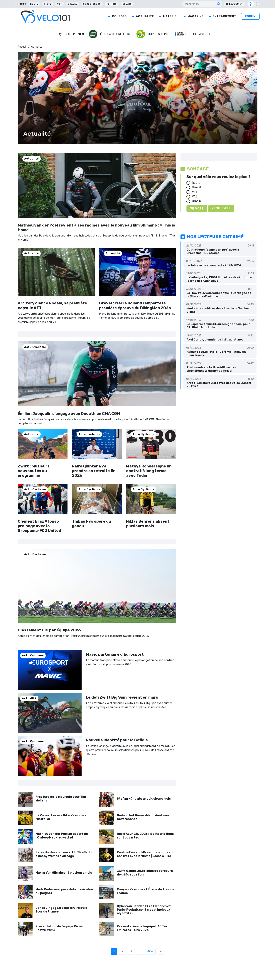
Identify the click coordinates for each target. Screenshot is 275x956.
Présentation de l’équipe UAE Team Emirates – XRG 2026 (143, 928)
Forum (250, 16)
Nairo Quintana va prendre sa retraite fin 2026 (94, 471)
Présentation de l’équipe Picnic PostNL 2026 (60, 928)
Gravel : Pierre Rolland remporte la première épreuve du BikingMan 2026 (135, 305)
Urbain (127, 4)
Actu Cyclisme (35, 347)
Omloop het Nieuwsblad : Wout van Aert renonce (143, 817)
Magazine (195, 16)
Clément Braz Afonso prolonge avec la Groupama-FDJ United (39, 526)
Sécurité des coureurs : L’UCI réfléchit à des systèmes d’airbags (65, 854)
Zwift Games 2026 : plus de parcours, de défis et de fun (145, 872)
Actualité (145, 16)
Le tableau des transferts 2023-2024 (214, 265)
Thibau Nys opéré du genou (91, 523)
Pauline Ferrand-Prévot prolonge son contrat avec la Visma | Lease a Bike (145, 854)
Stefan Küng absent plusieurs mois (144, 798)
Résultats (221, 208)
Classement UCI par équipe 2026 (49, 630)
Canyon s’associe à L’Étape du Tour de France (145, 891)
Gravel (72, 4)
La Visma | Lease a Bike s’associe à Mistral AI (61, 817)
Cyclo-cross (92, 4)
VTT (59, 4)
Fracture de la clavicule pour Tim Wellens (61, 798)
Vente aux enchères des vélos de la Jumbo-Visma (218, 310)
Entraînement (224, 16)
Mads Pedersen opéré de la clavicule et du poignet (65, 891)
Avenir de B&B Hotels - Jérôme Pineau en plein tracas (216, 353)
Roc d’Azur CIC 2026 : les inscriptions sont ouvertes (145, 835)
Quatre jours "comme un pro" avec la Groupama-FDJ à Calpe (213, 251)
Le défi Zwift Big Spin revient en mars (122, 697)
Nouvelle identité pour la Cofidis (117, 740)
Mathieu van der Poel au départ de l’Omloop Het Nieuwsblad (62, 835)
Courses (119, 16)
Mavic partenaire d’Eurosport (115, 654)
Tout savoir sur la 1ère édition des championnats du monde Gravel (211, 369)
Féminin (112, 4)
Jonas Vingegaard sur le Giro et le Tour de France (61, 909)
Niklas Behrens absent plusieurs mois (147, 523)
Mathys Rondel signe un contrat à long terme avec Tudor (149, 471)
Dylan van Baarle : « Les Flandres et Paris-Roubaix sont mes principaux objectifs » (144, 909)
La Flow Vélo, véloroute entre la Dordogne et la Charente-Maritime (219, 294)
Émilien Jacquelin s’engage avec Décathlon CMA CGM (69, 413)
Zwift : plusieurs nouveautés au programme (34, 471)
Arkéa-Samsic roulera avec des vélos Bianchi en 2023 (219, 384)
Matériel (170, 16)
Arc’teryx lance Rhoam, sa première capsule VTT (52, 305)
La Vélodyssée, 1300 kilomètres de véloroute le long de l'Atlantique (219, 279)
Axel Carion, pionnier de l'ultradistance (215, 339)
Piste (47, 4)
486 (150, 951)
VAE (194, 196)
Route (34, 4)
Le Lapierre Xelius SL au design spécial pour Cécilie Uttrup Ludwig (218, 325)
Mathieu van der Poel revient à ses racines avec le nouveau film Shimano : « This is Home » (96, 227)
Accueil (22, 46)
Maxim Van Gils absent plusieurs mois (64, 872)
